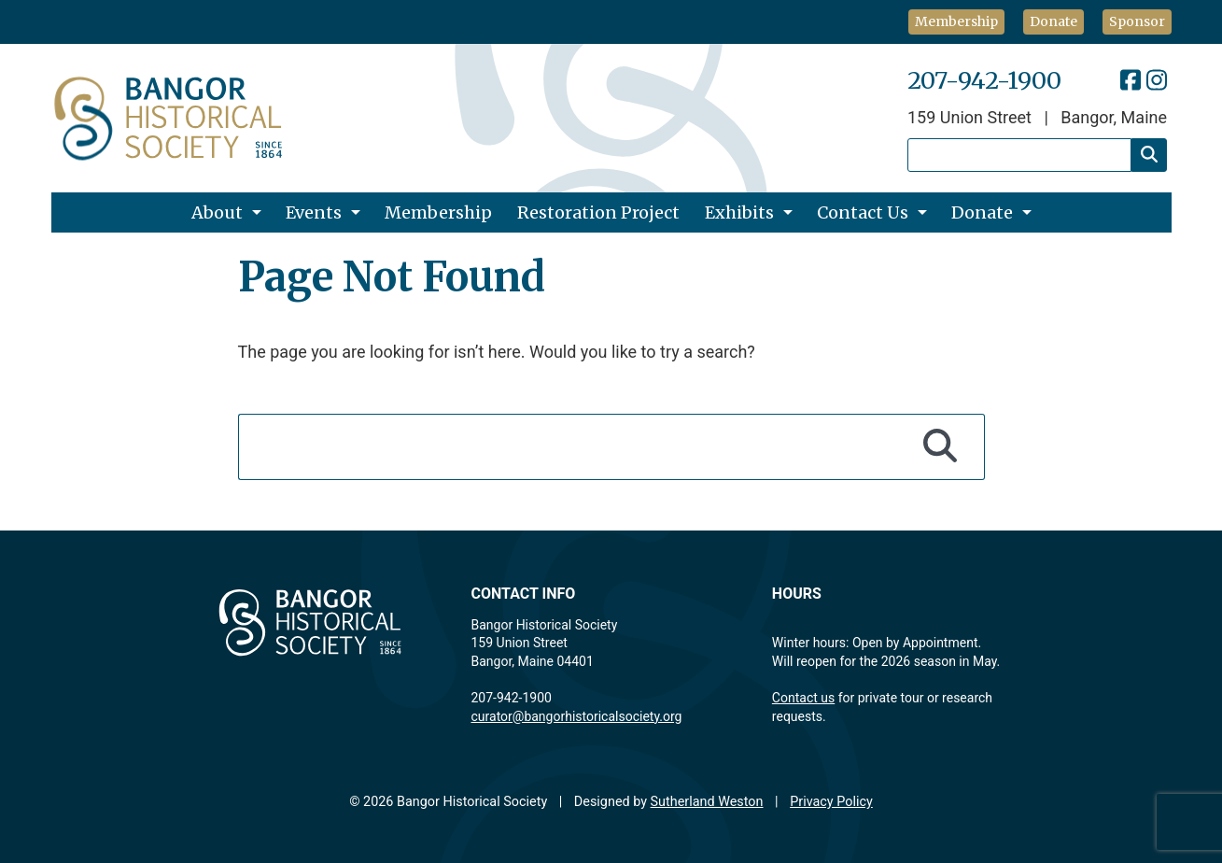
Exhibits (739, 212)
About (217, 212)
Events (314, 212)
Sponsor (1137, 21)
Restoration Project (598, 212)
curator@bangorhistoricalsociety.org (576, 716)
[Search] (1149, 155)
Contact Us (862, 212)
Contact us (803, 697)
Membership (956, 21)
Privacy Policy (831, 802)
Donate (1053, 21)
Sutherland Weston (707, 802)
